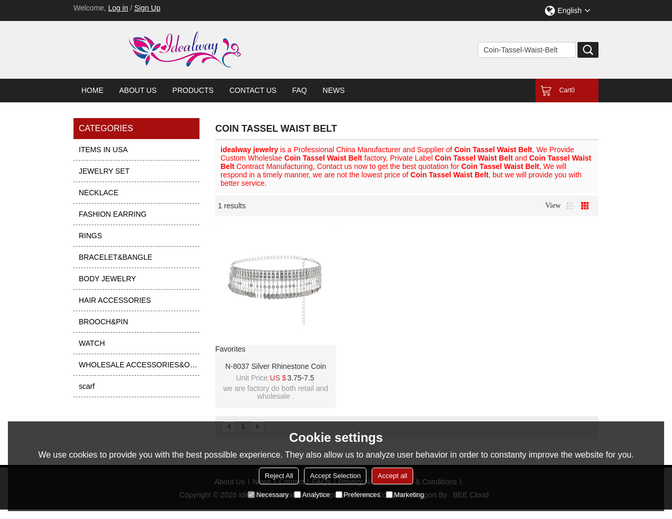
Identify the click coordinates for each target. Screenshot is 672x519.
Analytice (312, 495)
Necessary (268, 495)
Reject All (279, 476)
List (570, 205)
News (334, 90)
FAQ (299, 90)
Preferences (358, 495)
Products (193, 90)
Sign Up (147, 8)
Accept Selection (335, 476)
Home (92, 90)
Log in (118, 8)
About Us (137, 90)
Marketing (405, 495)
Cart (566, 90)
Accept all (392, 476)
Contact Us (253, 90)
